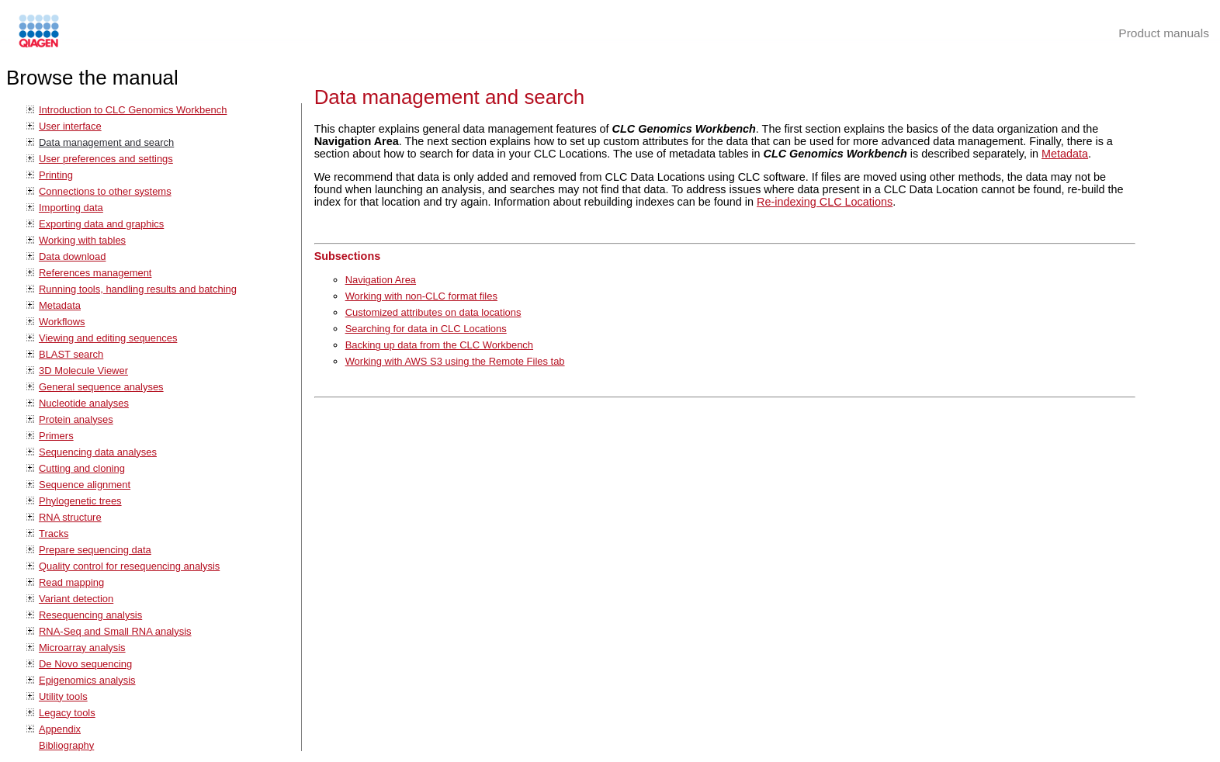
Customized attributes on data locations (433, 312)
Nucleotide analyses (84, 403)
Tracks (53, 533)
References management (95, 273)
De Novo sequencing (85, 664)
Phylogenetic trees (80, 501)
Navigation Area (380, 280)
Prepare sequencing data (95, 550)
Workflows (62, 321)
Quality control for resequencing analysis (129, 566)
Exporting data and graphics (101, 224)
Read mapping (71, 582)
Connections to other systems (105, 191)
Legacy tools (67, 713)
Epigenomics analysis (87, 680)
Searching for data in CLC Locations (426, 328)
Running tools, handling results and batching (138, 289)
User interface (70, 126)
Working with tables (82, 240)
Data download (72, 256)
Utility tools (63, 696)
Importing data (71, 207)
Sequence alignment (84, 484)
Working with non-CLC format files (421, 296)
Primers (56, 436)
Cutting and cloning (82, 468)
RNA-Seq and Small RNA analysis (115, 631)
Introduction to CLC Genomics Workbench (133, 110)
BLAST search (71, 354)
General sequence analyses (101, 387)
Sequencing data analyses (98, 452)
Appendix (60, 729)
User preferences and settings (106, 159)
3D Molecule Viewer (83, 370)
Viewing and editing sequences (108, 338)
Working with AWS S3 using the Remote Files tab (455, 361)
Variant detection (76, 598)
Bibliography (66, 745)
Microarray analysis (82, 647)
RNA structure (70, 517)
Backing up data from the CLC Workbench (439, 345)
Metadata (60, 305)
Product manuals (1163, 33)
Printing (56, 175)
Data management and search (106, 142)
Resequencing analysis (90, 615)
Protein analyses (76, 419)
